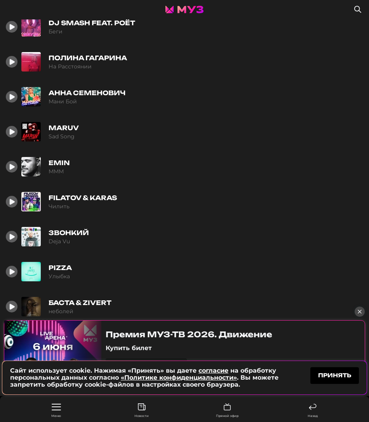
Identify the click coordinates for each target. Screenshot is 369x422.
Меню (56, 411)
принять (334, 375)
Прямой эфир (227, 410)
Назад (313, 410)
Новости (141, 410)
